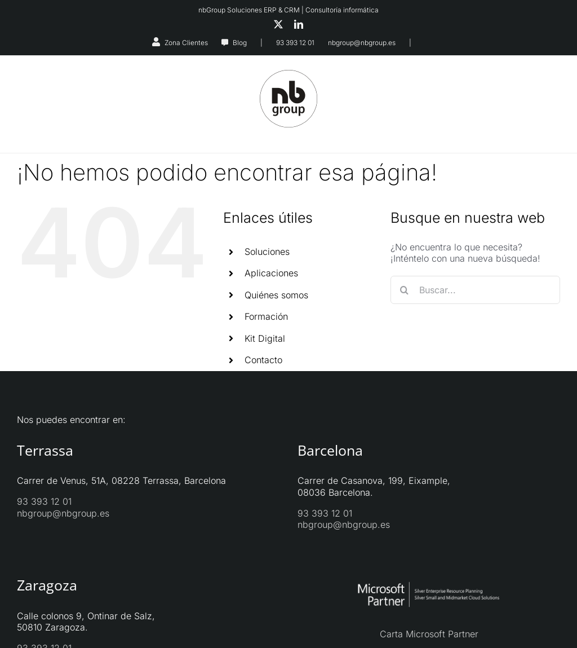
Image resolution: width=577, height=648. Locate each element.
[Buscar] (404, 290)
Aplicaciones (271, 273)
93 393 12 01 (295, 42)
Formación (266, 316)
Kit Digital (265, 338)
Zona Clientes (186, 42)
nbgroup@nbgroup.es (362, 42)
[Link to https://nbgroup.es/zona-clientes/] (156, 41)
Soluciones (267, 251)
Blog (240, 42)
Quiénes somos (276, 295)
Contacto (263, 359)
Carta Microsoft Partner (429, 634)
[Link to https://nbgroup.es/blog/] (224, 42)
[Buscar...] (475, 290)
